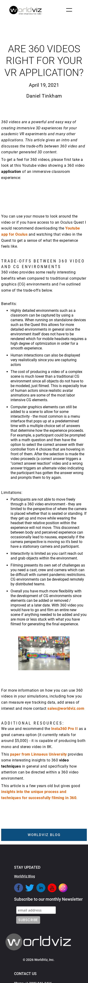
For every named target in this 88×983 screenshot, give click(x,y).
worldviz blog (44, 835)
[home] (24, 10)
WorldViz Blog (24, 876)
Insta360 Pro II (64, 728)
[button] (69, 10)
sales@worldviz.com (65, 708)
